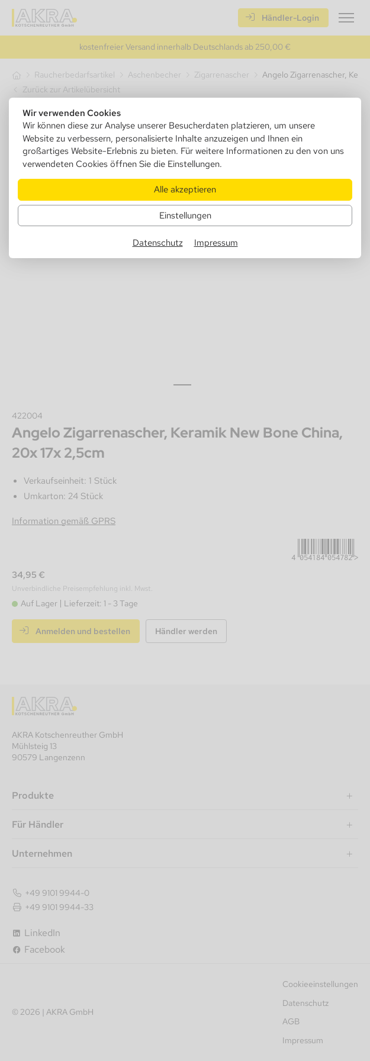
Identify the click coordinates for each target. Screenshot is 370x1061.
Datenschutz (158, 242)
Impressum (216, 242)
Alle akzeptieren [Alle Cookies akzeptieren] (185, 189)
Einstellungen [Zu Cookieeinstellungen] (185, 215)
